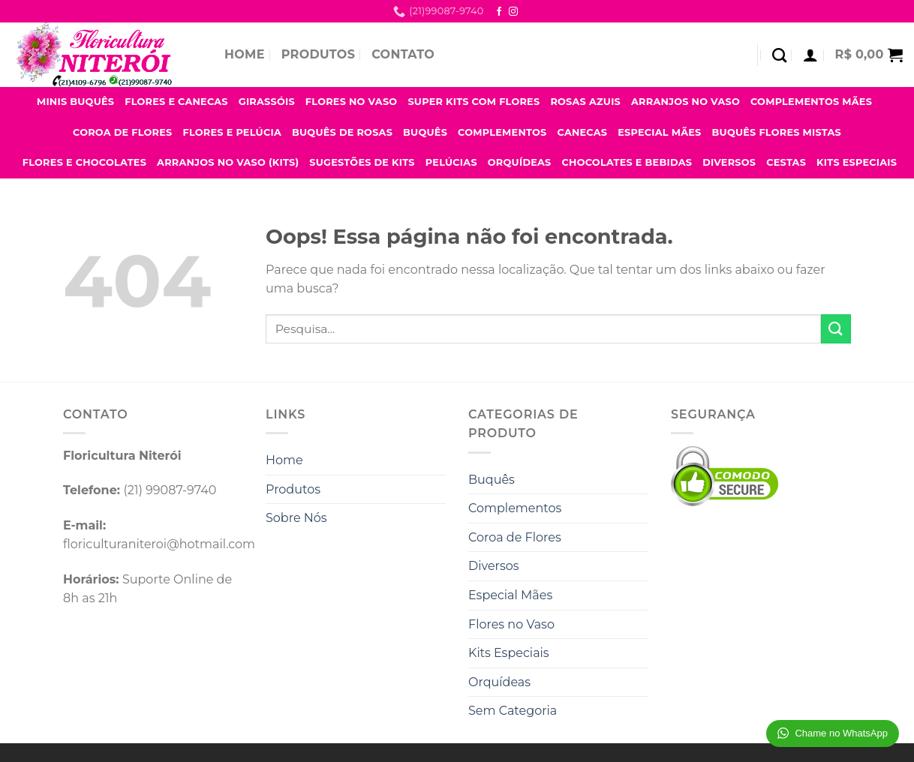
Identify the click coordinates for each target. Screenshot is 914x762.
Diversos (729, 162)
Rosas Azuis (585, 101)
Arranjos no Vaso (685, 101)
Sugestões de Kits (362, 162)
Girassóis (267, 101)
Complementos (502, 132)
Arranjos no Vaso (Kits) (228, 162)
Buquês (425, 132)
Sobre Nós (296, 518)
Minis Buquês (75, 101)
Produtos (318, 54)
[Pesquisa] (779, 55)
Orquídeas (520, 162)
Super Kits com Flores (473, 101)
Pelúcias (451, 162)
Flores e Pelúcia (232, 132)
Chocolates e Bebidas (627, 162)
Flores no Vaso (351, 101)
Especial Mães (659, 132)
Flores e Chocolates (84, 162)
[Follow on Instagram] (513, 12)
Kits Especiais (856, 162)
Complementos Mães (811, 101)
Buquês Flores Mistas (776, 132)
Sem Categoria (512, 711)
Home (244, 54)
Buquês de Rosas (342, 132)
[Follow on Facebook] (499, 12)
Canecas (583, 132)
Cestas (786, 162)
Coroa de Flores (123, 132)
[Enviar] (836, 329)
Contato (402, 54)
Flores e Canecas (176, 101)
